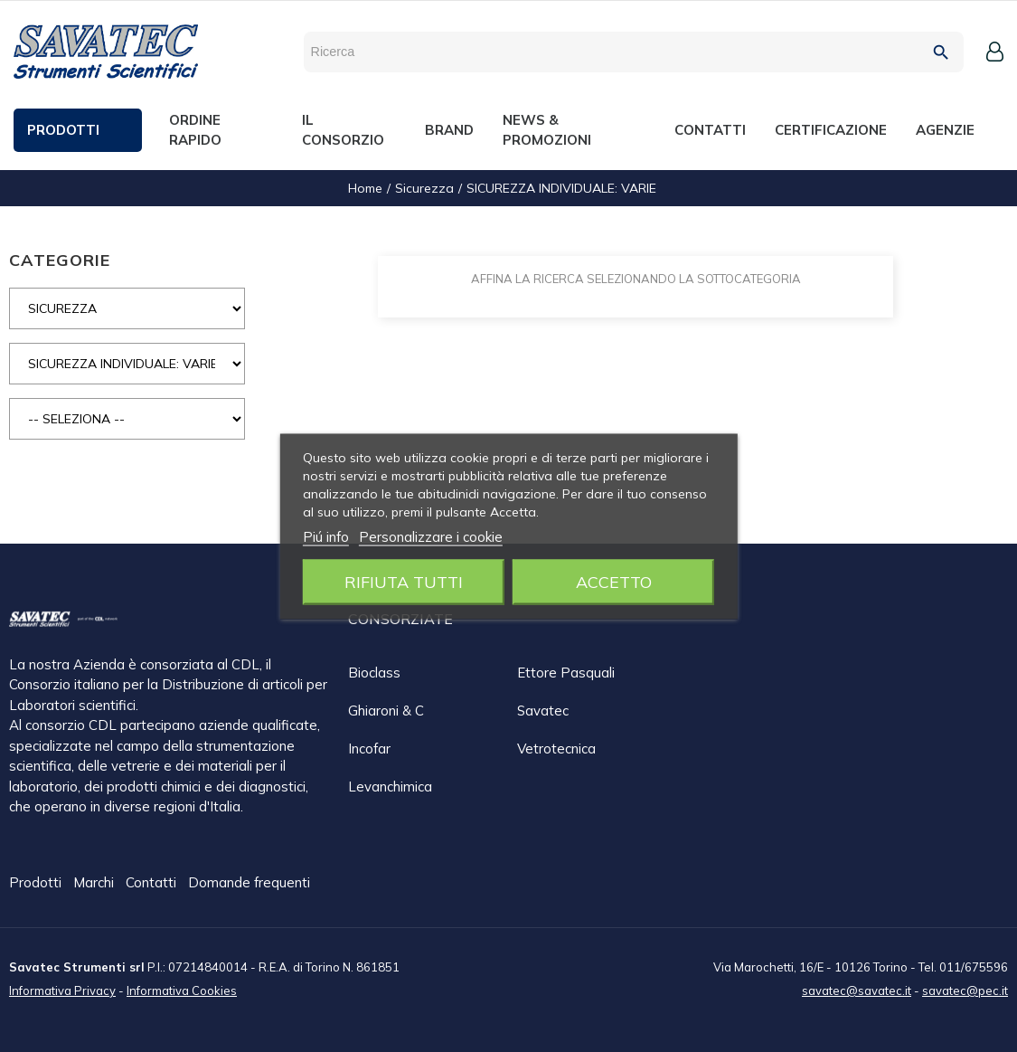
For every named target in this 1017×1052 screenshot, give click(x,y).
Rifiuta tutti (403, 581)
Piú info (326, 536)
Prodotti (37, 883)
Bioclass (374, 672)
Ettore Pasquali (566, 672)
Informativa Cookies (182, 989)
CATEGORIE (59, 260)
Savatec (543, 710)
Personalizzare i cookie (431, 536)
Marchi (95, 883)
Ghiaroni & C (386, 710)
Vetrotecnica (556, 748)
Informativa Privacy (62, 989)
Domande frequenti (249, 883)
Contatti (153, 883)
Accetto (614, 581)
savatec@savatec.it (856, 989)
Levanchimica (390, 786)
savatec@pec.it (965, 989)
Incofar (369, 748)
